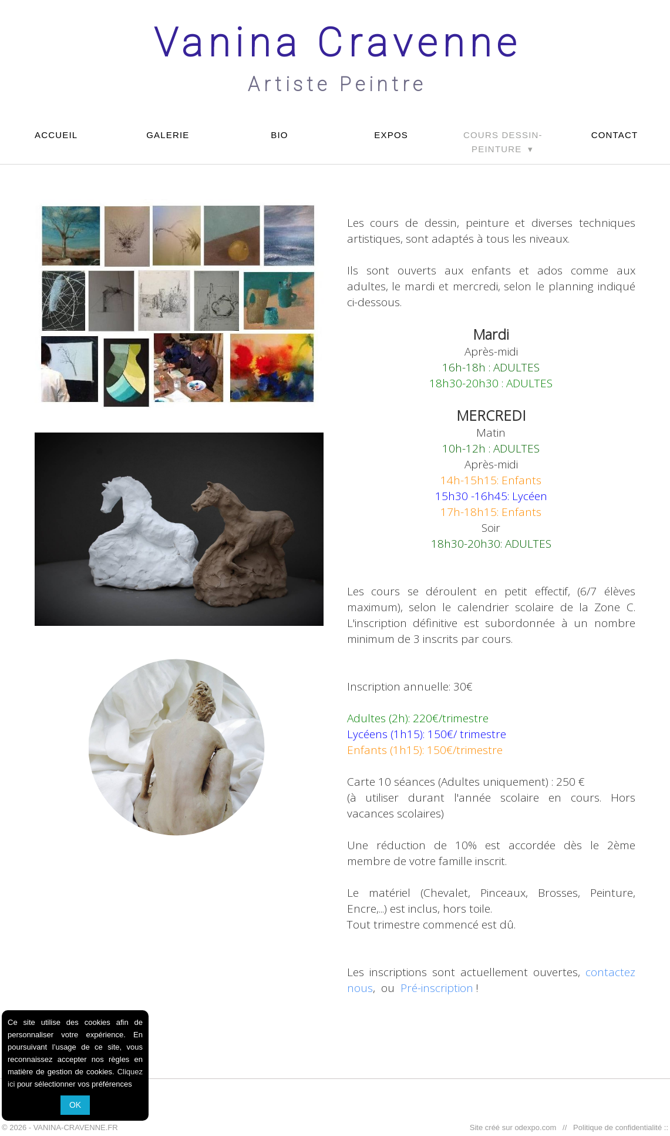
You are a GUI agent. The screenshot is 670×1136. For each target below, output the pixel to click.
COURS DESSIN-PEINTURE (503, 142)
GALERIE (167, 135)
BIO (279, 135)
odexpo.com (537, 1127)
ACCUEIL (56, 135)
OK (75, 1105)
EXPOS (391, 135)
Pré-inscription (436, 988)
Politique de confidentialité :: (618, 1127)
